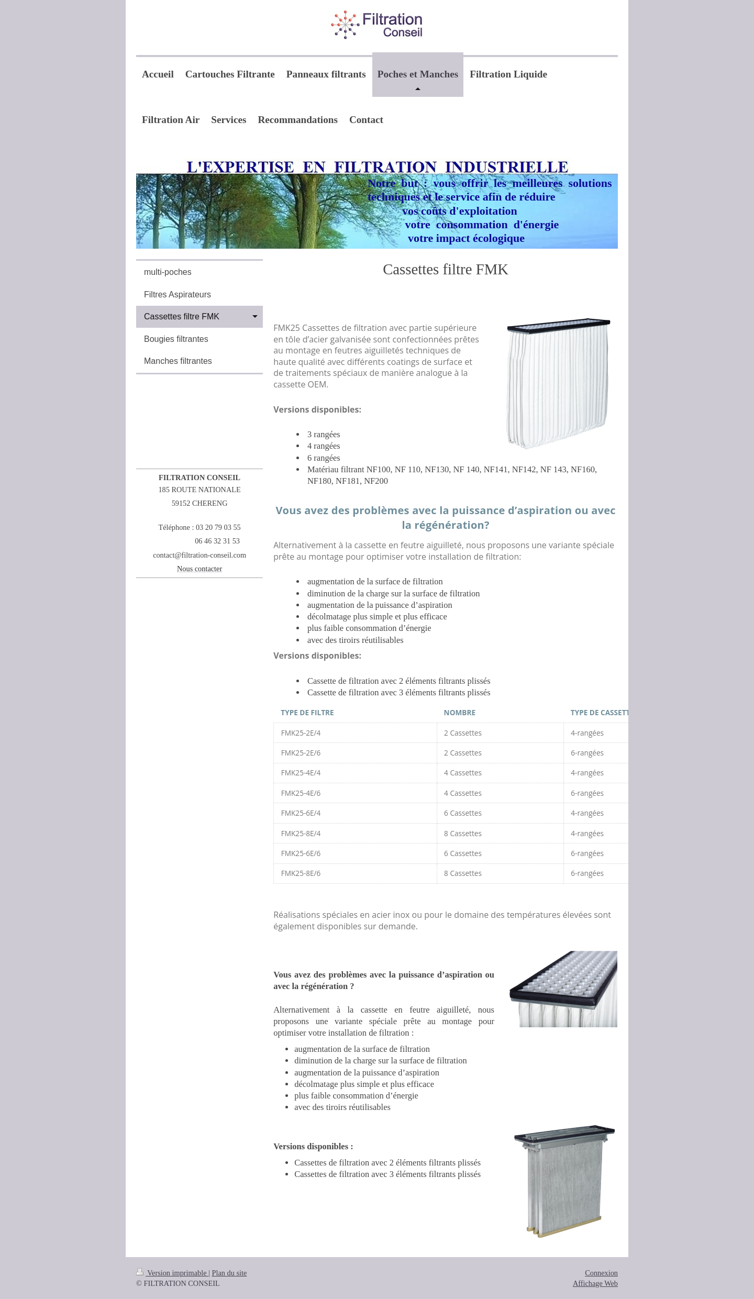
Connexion (601, 1273)
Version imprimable (172, 1273)
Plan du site (229, 1273)
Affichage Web (595, 1283)
